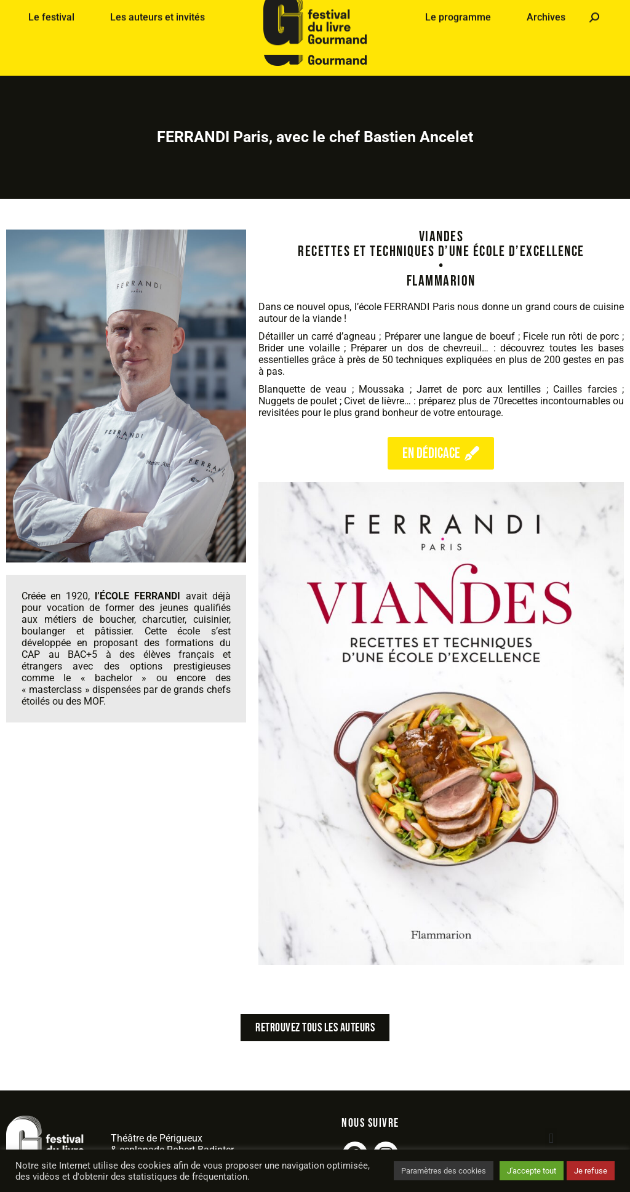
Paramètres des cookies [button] (443, 1170)
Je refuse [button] (590, 1170)
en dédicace (440, 453)
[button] (551, 1138)
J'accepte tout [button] (531, 1170)
